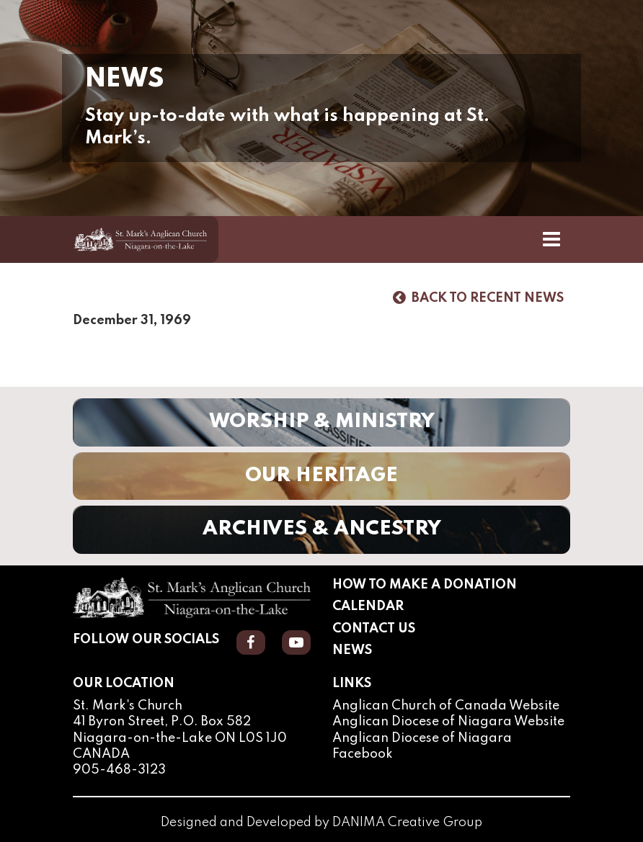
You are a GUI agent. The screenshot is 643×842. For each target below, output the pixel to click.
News (352, 650)
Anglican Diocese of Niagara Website (448, 721)
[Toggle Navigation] (551, 239)
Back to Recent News (478, 297)
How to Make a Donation (424, 584)
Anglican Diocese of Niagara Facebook (422, 746)
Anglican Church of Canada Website (445, 705)
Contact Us (373, 628)
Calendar (368, 606)
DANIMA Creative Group (407, 822)
